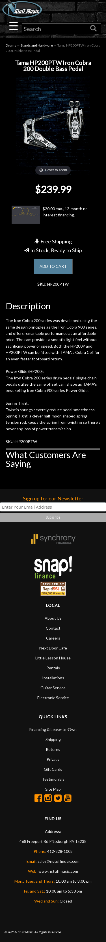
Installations (53, 677)
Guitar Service (53, 687)
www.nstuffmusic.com (58, 871)
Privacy (53, 759)
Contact (53, 628)
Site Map (53, 789)
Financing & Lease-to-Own (53, 729)
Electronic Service (53, 697)
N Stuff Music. (24, 932)
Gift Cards (53, 769)
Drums (11, 45)
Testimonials (53, 779)
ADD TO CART (53, 266)
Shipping (53, 739)
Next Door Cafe (53, 648)
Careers (53, 638)
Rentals (53, 667)
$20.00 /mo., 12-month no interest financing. (50, 215)
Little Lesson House (53, 657)
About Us (53, 618)
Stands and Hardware (37, 45)
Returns (53, 749)
